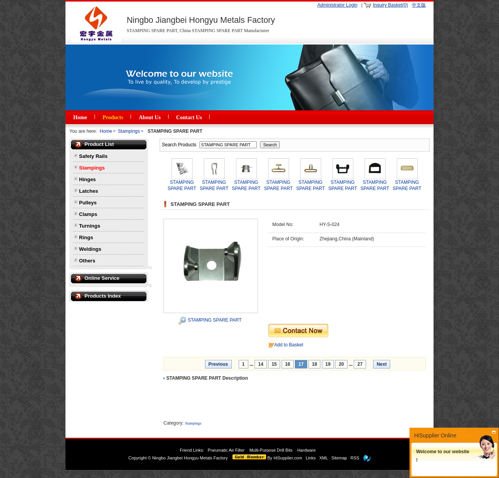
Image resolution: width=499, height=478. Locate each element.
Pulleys (88, 203)
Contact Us (189, 117)
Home (80, 117)
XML (323, 458)
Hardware (307, 450)
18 (314, 364)
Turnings (89, 226)
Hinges (87, 179)
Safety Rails (93, 156)
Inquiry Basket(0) (390, 5)
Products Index (102, 296)
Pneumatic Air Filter (226, 450)
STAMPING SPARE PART (214, 320)
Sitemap (339, 458)
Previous (218, 364)
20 (341, 364)
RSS (355, 458)
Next (382, 364)
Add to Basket (288, 345)
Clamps (88, 214)
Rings (86, 237)
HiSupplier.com (288, 458)
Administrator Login (337, 5)
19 (327, 364)
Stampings (129, 131)
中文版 (419, 5)
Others (87, 261)
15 (274, 364)
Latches (88, 191)
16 (287, 364)
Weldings (90, 249)
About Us (149, 117)
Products (113, 117)
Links (311, 458)
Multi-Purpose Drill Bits (272, 450)
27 (359, 364)
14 (260, 364)
